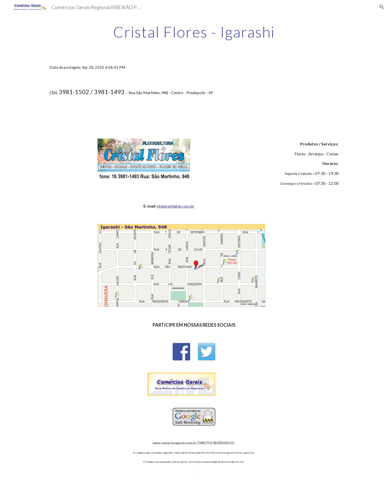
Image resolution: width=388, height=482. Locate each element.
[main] (194, 31)
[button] (382, 7)
